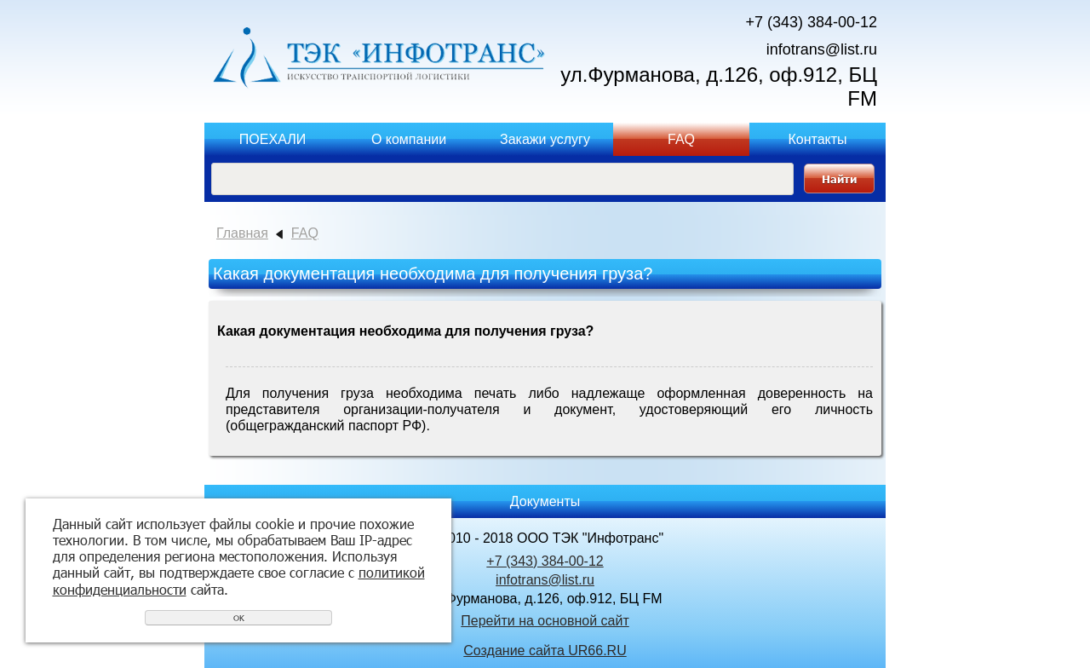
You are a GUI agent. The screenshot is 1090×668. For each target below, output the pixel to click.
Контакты (817, 139)
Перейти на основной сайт (544, 620)
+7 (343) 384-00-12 (811, 22)
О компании (408, 139)
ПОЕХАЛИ (272, 139)
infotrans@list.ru (821, 49)
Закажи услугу (545, 139)
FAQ (681, 139)
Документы (545, 501)
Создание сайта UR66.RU (544, 650)
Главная (242, 233)
